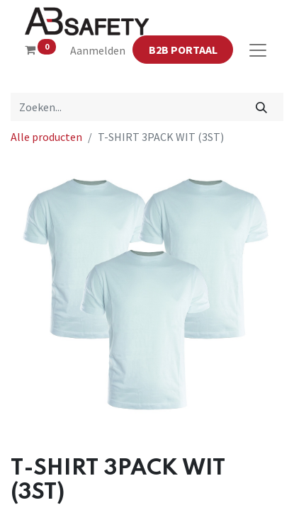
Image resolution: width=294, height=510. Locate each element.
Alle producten (46, 137)
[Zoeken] (261, 107)
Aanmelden (97, 50)
